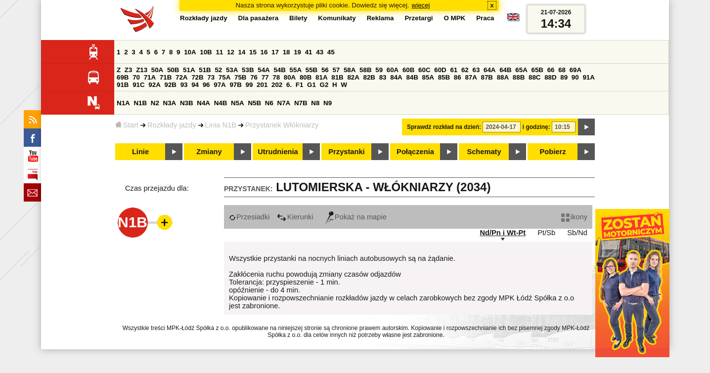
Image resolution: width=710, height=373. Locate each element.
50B (173, 70)
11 (219, 52)
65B (537, 70)
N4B (220, 103)
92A (154, 84)
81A (321, 77)
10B (206, 52)
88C (534, 77)
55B (311, 70)
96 (206, 84)
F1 (300, 84)
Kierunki (295, 217)
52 (218, 70)
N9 (327, 103)
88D (550, 77)
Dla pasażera (258, 18)
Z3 (129, 70)
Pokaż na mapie (356, 217)
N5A (237, 103)
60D (440, 70)
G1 (311, 84)
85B (444, 77)
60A (393, 70)
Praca (485, 18)
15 (253, 52)
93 (184, 84)
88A (503, 77)
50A (157, 70)
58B (365, 70)
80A (290, 77)
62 (465, 70)
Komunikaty (336, 18)
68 (562, 70)
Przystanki (346, 152)
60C (424, 70)
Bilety (298, 18)
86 (457, 77)
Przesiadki (249, 217)
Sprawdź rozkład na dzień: (444, 127)
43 (319, 52)
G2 (324, 84)
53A (232, 70)
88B (519, 77)
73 (211, 77)
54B (279, 70)
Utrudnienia (278, 152)
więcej (421, 5)
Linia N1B (221, 125)
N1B (140, 103)
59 (379, 70)
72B (197, 77)
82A (353, 77)
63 (476, 70)
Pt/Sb (546, 233)
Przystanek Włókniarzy (281, 125)
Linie (140, 152)
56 (325, 70)
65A (521, 70)
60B (408, 70)
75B (240, 77)
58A (349, 70)
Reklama (380, 18)
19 (297, 52)
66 (551, 70)
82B (369, 77)
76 (254, 77)
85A (428, 77)
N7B (301, 103)
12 (230, 52)
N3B (186, 103)
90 (575, 77)
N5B (254, 103)
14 (242, 52)
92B (170, 84)
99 (249, 84)
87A (471, 77)
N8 (315, 103)
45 (331, 52)
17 (275, 52)
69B (123, 77)
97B (235, 84)
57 (336, 70)
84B (412, 77)
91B (123, 84)
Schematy (484, 152)
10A (190, 52)
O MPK (455, 18)
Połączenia (415, 152)
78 (276, 77)
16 (264, 52)
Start (126, 125)
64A (489, 70)
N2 (155, 103)
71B (166, 77)
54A (263, 70)
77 (265, 77)
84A (396, 77)
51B (205, 70)
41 (308, 52)
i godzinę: (536, 127)
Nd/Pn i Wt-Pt (503, 233)
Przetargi (418, 18)
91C (138, 84)
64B (505, 70)
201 (262, 84)
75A (224, 77)
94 (195, 84)
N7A (284, 103)
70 (136, 77)
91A (588, 77)
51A (189, 70)
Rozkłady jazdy (171, 125)
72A (181, 77)
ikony (574, 217)
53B (248, 70)
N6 (269, 103)
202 (276, 84)
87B (487, 77)
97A (219, 84)
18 (286, 52)
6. (289, 84)
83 (383, 77)
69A (575, 70)
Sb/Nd (577, 233)
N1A (123, 103)
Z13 (141, 70)
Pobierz (553, 152)
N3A (170, 103)
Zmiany (209, 152)
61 (453, 70)
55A (296, 70)
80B (305, 77)
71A (150, 77)
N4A (203, 103)
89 (564, 77)
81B (337, 77)
